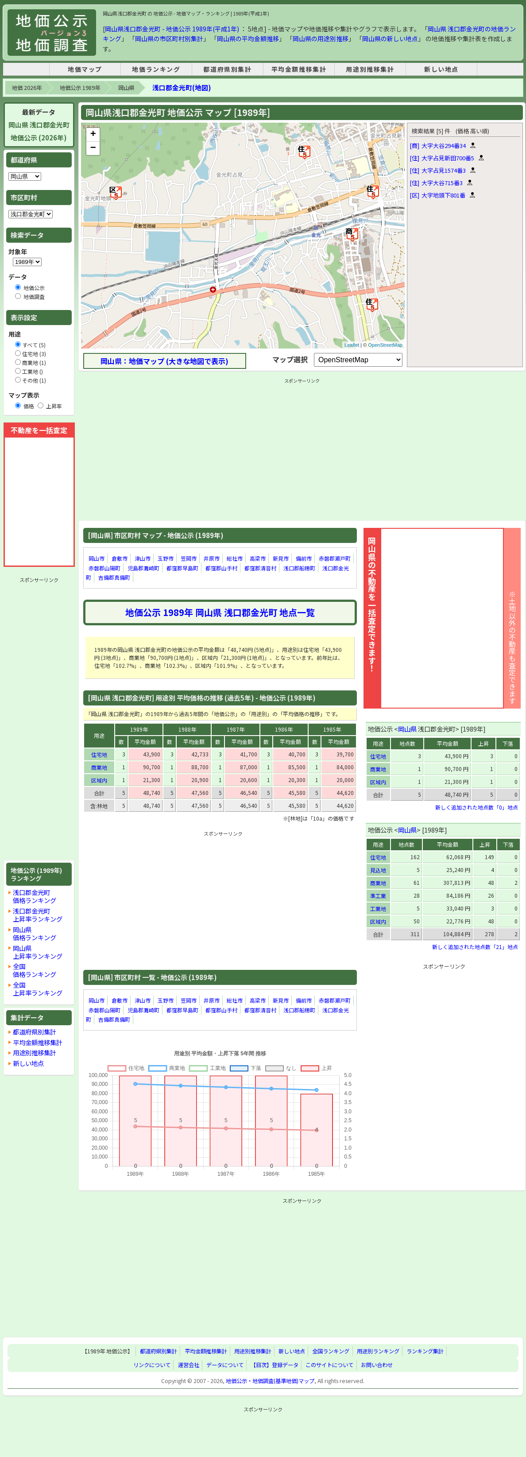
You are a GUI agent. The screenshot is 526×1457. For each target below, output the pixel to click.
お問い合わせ (377, 1365)
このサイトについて (329, 1365)
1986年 (284, 729)
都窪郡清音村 (260, 568)
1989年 (139, 729)
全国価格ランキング (34, 970)
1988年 (187, 729)
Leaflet (351, 345)
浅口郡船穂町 (299, 568)
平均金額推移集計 (299, 69)
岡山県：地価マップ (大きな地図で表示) (164, 361)
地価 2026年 (27, 88)
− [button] (93, 148)
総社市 (235, 558)
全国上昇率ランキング (37, 988)
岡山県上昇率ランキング (37, 952)
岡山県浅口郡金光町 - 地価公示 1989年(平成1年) (172, 28)
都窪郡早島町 (182, 568)
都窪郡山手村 (221, 568)
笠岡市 (189, 558)
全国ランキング (330, 1351)
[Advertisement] (39, 719)
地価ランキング (156, 69)
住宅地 (99, 754)
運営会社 (188, 1365)
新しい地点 (441, 69)
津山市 (143, 558)
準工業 (378, 895)
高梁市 (258, 558)
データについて (225, 1365)
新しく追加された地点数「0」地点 (476, 807)
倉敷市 (120, 558)
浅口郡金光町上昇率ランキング (37, 914)
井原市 (212, 558)
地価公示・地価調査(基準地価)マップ (270, 1381)
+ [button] (93, 134)
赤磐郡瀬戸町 (335, 558)
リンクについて (151, 1365)
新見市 (281, 558)
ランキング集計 (425, 1351)
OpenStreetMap (385, 345)
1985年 (332, 729)
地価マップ (85, 69)
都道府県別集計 (227, 69)
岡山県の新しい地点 (390, 38)
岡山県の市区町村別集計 (169, 38)
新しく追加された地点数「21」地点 (475, 946)
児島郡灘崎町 (143, 568)
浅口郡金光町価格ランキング (34, 896)
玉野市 (166, 558)
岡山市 (96, 558)
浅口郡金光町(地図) (181, 87)
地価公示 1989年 (80, 88)
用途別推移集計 (370, 69)
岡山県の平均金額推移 (248, 38)
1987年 (235, 729)
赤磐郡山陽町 (104, 568)
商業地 (99, 767)
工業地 (378, 908)
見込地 (378, 870)
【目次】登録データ (274, 1365)
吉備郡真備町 (114, 577)
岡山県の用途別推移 (320, 38)
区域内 (99, 780)
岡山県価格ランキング (34, 933)
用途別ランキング (378, 1351)
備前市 (304, 558)
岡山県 (126, 88)
